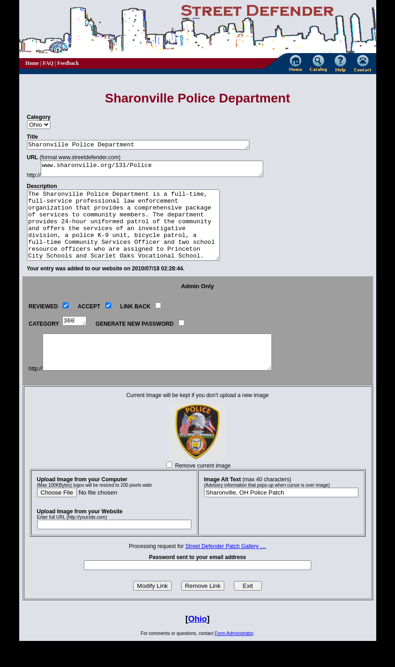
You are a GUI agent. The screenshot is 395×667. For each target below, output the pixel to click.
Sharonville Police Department (152, 145)
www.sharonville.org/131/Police (166, 171)
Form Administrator (234, 659)
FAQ (48, 63)
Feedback (68, 63)
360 (75, 339)
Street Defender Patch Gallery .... (225, 572)
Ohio (197, 645)
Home (32, 63)
